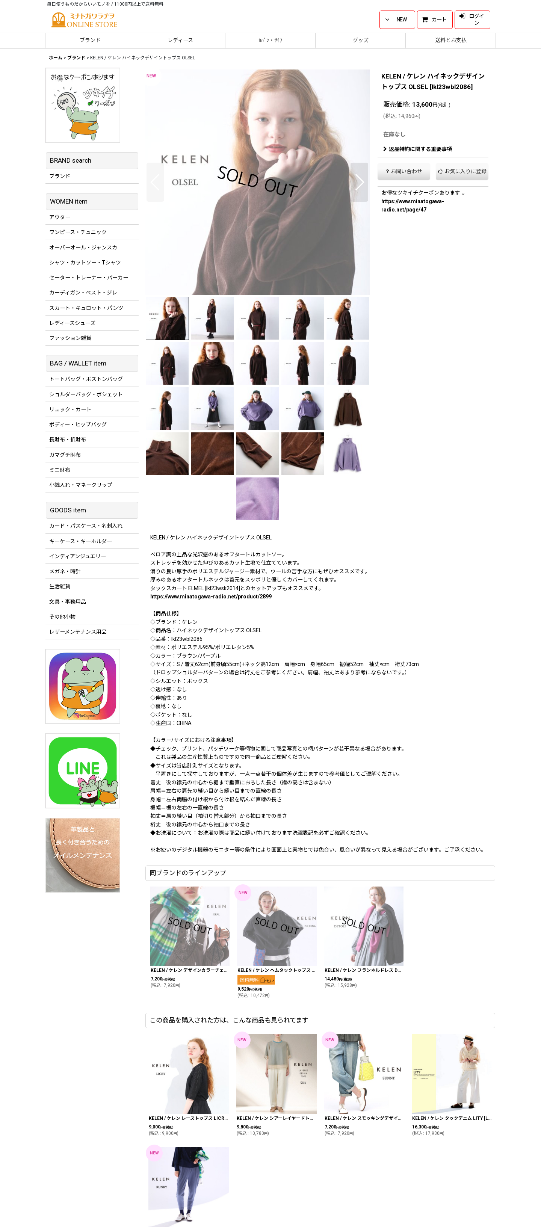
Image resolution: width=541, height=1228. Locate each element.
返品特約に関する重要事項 (417, 149)
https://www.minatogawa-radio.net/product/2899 (211, 597)
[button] (155, 182)
